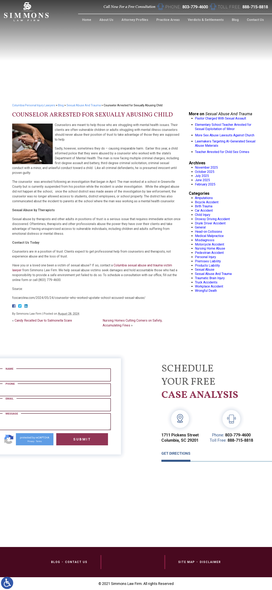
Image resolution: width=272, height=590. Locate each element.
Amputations (204, 198)
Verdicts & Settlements (206, 20)
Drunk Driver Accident (210, 223)
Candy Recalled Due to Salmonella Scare (43, 320)
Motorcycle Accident (209, 244)
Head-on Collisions (208, 232)
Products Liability (207, 265)
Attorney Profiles (134, 20)
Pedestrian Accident (209, 253)
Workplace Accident (209, 286)
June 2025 (202, 180)
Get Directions (243, 453)
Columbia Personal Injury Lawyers (33, 105)
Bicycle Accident (206, 202)
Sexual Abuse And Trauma (84, 105)
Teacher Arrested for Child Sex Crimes (222, 152)
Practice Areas (168, 20)
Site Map (186, 562)
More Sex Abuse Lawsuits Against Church (224, 135)
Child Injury (202, 215)
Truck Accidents (206, 282)
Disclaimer (210, 562)
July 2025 (202, 176)
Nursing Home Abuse (210, 248)
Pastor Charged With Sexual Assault (220, 118)
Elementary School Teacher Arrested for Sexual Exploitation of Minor (223, 127)
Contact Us (255, 20)
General (200, 227)
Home (86, 20)
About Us (106, 20)
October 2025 (204, 172)
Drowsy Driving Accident (212, 219)
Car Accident (204, 210)
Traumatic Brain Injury (210, 278)
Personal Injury (205, 257)
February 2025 (205, 184)
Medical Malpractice (209, 236)
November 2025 (206, 167)
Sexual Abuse (204, 269)
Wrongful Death (206, 291)
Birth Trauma (203, 206)
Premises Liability (208, 261)
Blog (235, 20)
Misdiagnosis (204, 240)
